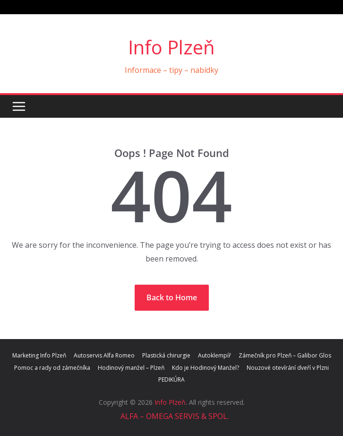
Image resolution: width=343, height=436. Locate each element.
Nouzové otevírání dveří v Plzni (288, 368)
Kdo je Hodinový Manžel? (205, 368)
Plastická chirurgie (166, 355)
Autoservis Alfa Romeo (104, 355)
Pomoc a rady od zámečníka (52, 368)
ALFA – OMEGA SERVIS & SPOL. (174, 416)
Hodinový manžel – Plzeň (131, 368)
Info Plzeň (171, 47)
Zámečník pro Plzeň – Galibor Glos (285, 355)
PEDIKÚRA (171, 379)
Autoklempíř (214, 355)
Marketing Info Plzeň (39, 355)
